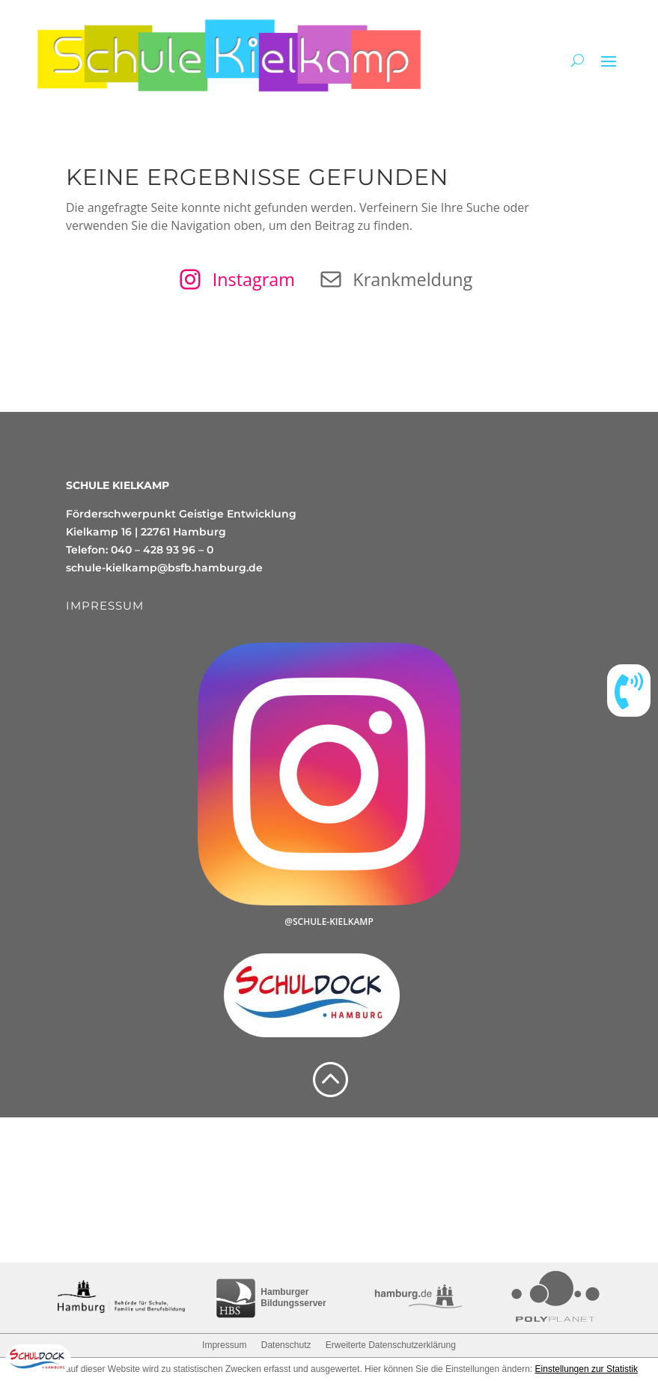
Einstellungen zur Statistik (586, 1369)
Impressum (224, 1345)
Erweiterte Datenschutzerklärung (391, 1345)
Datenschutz (286, 1345)
